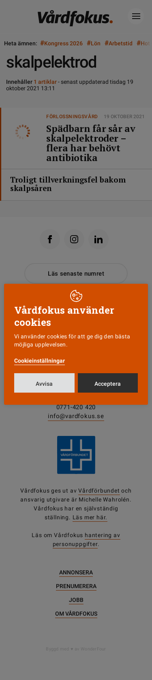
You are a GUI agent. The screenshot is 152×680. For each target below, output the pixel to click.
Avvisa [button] (44, 383)
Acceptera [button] (107, 383)
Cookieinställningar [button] (39, 360)
